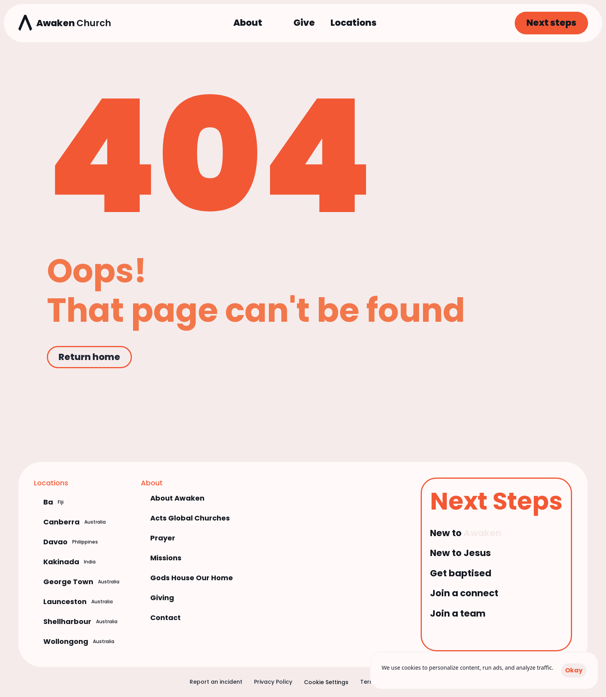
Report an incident (216, 682)
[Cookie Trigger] (326, 682)
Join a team (457, 613)
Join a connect (464, 593)
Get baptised (460, 573)
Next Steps (496, 501)
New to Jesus (460, 553)
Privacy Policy (273, 682)
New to (447, 533)
